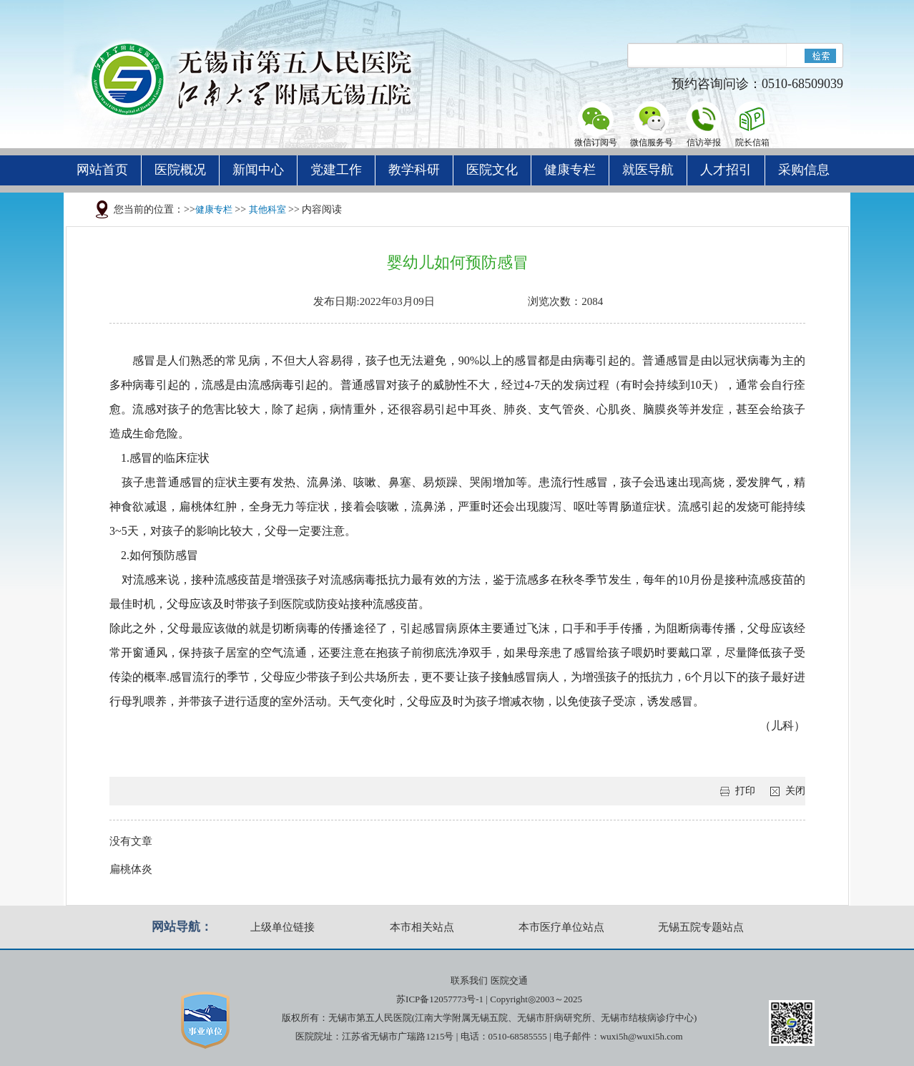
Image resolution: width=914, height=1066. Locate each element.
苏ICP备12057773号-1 (439, 999)
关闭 (795, 790)
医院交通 (509, 980)
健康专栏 (570, 170)
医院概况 (180, 170)
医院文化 (492, 170)
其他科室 (267, 209)
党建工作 (336, 170)
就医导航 (648, 170)
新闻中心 (258, 170)
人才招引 (726, 170)
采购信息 (804, 170)
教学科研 (414, 170)
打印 (745, 790)
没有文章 (130, 841)
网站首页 (102, 170)
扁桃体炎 (130, 869)
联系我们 (469, 980)
